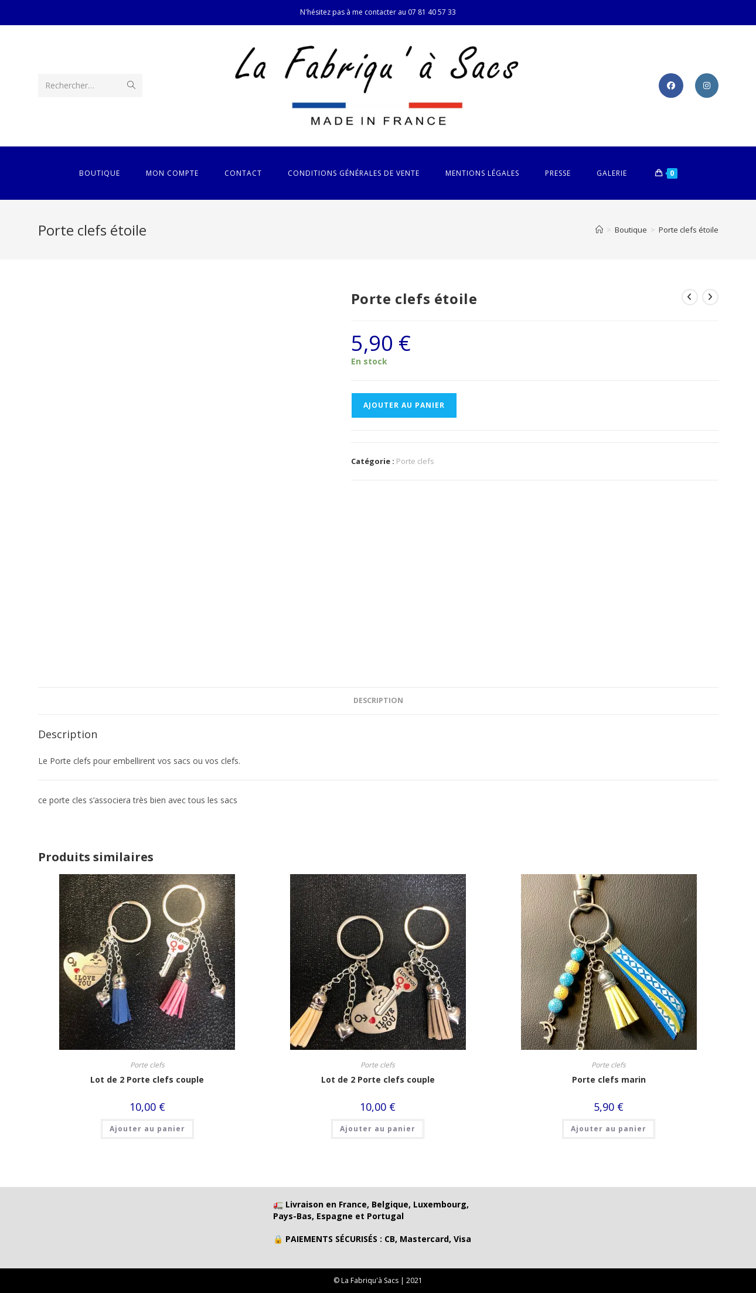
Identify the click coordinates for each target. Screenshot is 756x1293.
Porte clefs (415, 461)
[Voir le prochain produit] (710, 297)
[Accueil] (599, 229)
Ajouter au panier (404, 405)
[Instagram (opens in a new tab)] (706, 85)
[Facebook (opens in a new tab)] (671, 85)
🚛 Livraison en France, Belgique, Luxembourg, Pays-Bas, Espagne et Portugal (371, 1210)
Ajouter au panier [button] (147, 1129)
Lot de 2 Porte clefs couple (147, 1079)
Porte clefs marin (609, 1079)
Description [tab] (378, 700)
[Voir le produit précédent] (690, 297)
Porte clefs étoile (688, 229)
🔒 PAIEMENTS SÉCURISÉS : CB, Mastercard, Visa (372, 1238)
